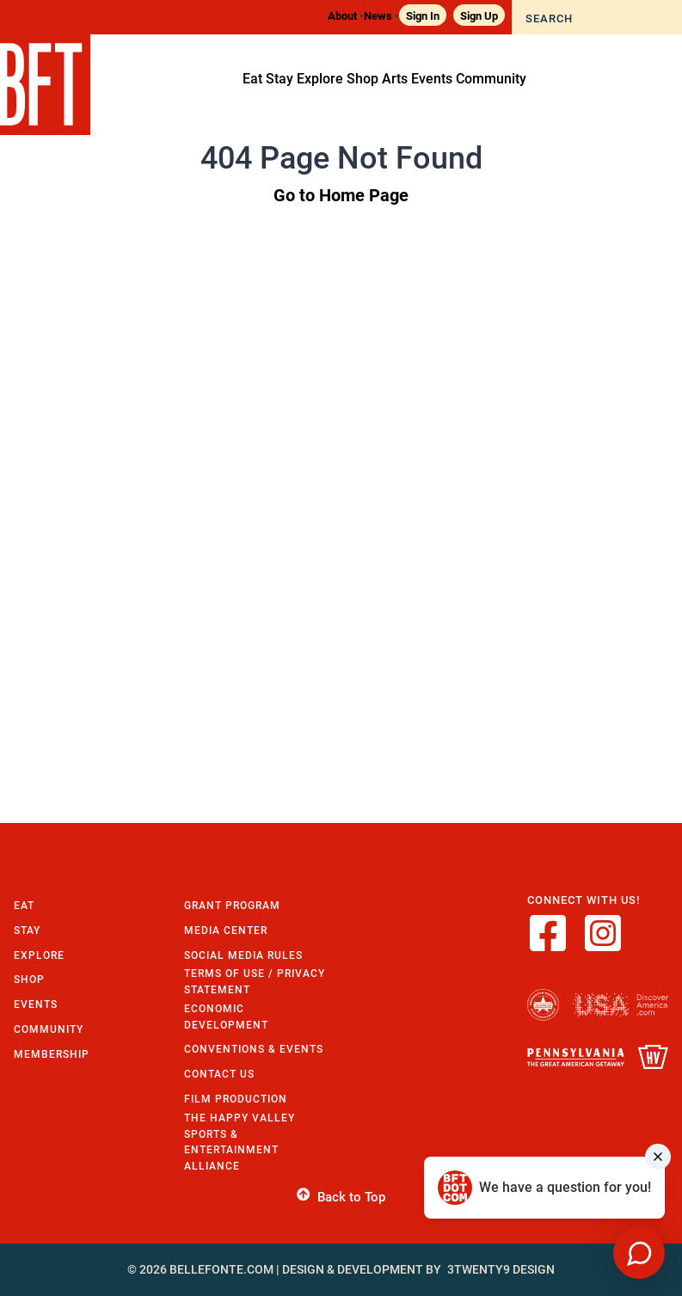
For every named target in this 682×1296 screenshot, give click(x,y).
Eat (24, 905)
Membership (51, 1053)
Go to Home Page (341, 194)
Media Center (225, 930)
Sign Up (479, 15)
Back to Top (341, 1197)
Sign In (422, 15)
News (378, 15)
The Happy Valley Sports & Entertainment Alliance (239, 1141)
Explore (39, 955)
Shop (29, 979)
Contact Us (219, 1073)
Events (36, 1004)
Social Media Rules (243, 955)
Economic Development (226, 1016)
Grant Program (232, 905)
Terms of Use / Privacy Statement (254, 981)
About (342, 15)
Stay (27, 930)
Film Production (235, 1098)
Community (48, 1029)
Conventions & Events (253, 1048)
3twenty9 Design (501, 1269)
